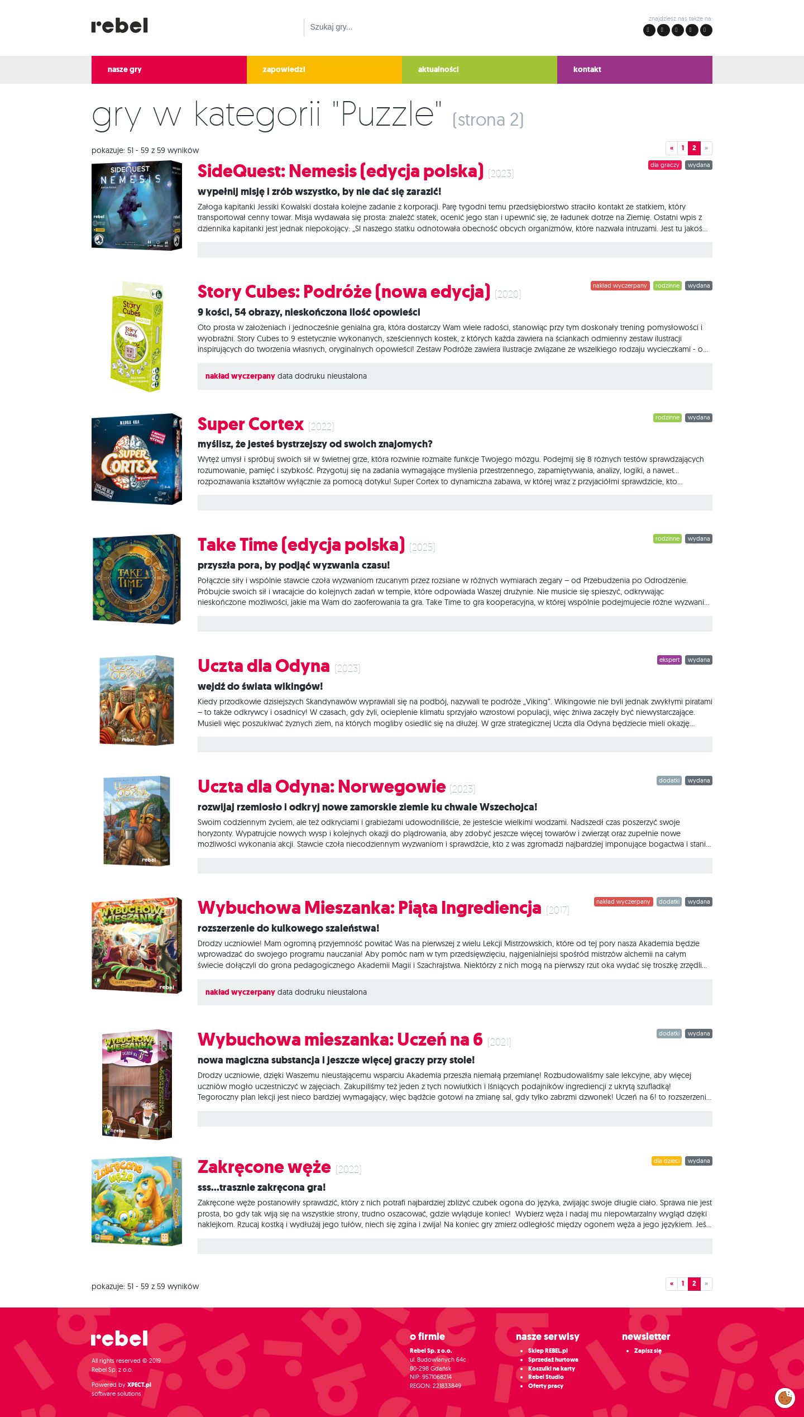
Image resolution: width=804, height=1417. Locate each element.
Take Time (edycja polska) (301, 545)
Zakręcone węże (264, 1167)
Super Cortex (251, 424)
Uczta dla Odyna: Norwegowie (323, 787)
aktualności (438, 69)
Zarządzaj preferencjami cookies (785, 1395)
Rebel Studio (546, 1377)
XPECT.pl (139, 1385)
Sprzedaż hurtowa (553, 1360)
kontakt (587, 69)
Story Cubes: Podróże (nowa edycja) (344, 292)
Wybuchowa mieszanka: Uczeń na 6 (340, 1040)
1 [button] (683, 148)
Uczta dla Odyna (264, 666)
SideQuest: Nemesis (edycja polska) (341, 171)
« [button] (671, 148)
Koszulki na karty (551, 1368)
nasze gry (125, 69)
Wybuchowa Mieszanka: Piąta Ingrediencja (370, 908)
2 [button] (694, 148)
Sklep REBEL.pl (548, 1351)
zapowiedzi (284, 69)
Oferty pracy (545, 1386)
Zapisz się (648, 1351)
